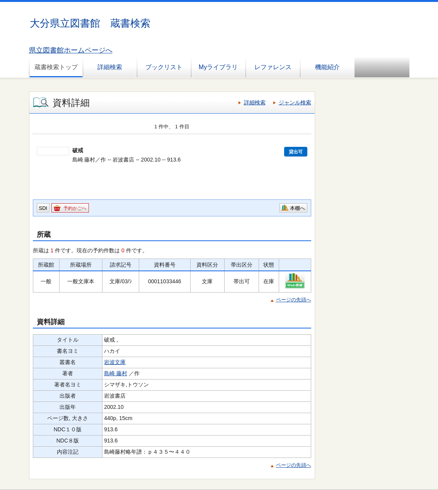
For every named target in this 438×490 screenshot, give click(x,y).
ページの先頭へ (293, 300)
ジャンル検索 (295, 102)
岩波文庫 (115, 362)
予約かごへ (75, 208)
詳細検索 (109, 67)
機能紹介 (327, 67)
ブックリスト (163, 67)
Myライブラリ (218, 67)
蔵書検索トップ (56, 67)
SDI (43, 208)
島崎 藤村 (115, 373)
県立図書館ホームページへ (70, 50)
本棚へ (297, 208)
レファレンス (272, 67)
